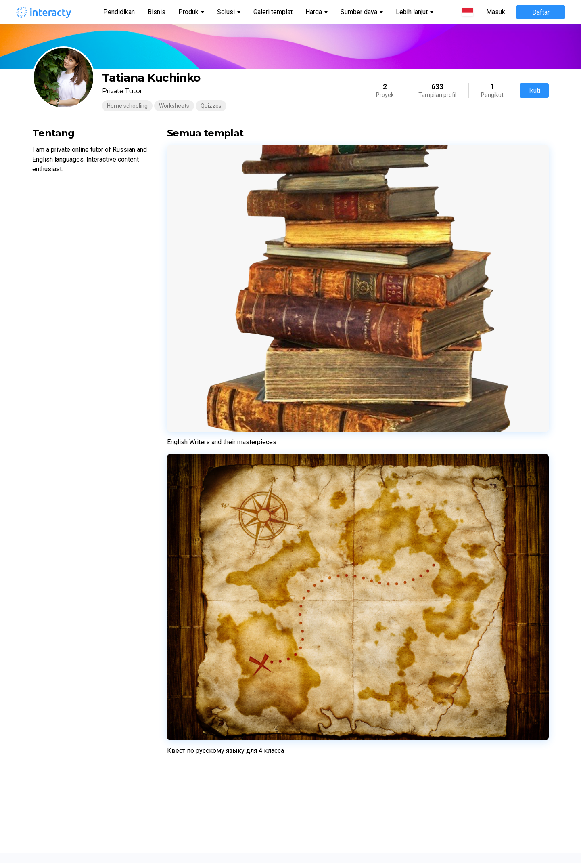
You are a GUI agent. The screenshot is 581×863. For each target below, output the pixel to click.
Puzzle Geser (192, 638)
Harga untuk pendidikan (91, 565)
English (308, 529)
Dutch (306, 650)
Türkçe (307, 735)
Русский (309, 577)
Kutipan (185, 807)
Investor (71, 626)
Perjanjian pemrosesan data (449, 565)
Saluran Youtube (82, 650)
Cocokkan (188, 601)
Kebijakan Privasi (435, 541)
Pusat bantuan (79, 638)
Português (312, 553)
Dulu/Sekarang (195, 650)
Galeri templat (273, 12)
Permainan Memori (200, 589)
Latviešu (309, 638)
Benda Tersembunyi (201, 711)
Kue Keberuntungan (201, 674)
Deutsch (309, 589)
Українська (313, 626)
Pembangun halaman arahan (213, 541)
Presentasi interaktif (440, 658)
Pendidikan (119, 12)
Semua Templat (81, 662)
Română (309, 723)
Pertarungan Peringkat (205, 795)
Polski (306, 614)
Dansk (306, 698)
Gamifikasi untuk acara (443, 622)
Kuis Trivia (188, 565)
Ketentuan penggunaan (444, 529)
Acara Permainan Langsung (211, 553)
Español (309, 541)
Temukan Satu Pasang (205, 698)
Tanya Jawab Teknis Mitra (447, 577)
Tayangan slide (195, 723)
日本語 (307, 759)
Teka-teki (187, 759)
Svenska (309, 686)
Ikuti (534, 90)
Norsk (306, 674)
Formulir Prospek (197, 735)
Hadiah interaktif (435, 634)
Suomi (307, 711)
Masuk (495, 12)
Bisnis (156, 12)
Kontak (69, 614)
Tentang (71, 601)
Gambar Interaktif (198, 662)
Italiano (308, 601)
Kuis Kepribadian (196, 577)
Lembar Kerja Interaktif (205, 529)
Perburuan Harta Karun (205, 783)
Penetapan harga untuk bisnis (98, 577)
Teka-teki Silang (196, 626)
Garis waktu (190, 686)
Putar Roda (190, 614)
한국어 (307, 747)
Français (309, 565)
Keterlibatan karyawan (442, 646)
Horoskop (188, 771)
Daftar (541, 12)
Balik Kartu (189, 747)
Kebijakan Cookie (435, 553)
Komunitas (74, 589)
